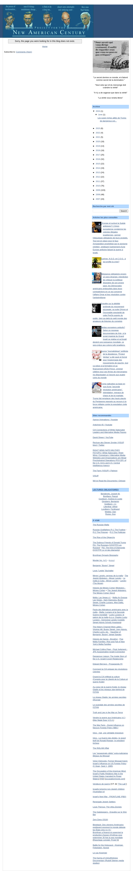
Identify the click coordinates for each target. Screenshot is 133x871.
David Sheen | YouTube (103, 437)
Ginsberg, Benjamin (110, 501)
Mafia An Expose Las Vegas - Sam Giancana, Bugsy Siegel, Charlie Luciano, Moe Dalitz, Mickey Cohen (110, 601)
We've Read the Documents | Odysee (109, 481)
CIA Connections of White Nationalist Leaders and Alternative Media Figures (109, 431)
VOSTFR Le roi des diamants (106, 550)
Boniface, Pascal (110, 496)
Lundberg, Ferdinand (110, 509)
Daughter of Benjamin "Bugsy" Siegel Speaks (107, 633)
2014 (98, 168)
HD (102, 779)
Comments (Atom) (24, 52)
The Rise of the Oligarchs (104, 537)
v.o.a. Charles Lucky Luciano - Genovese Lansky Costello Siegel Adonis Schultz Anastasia (110, 620)
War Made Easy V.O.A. (103, 720)
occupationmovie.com (114, 779)
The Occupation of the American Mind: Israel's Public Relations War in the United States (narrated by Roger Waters (109, 775)
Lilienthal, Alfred (110, 506)
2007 (98, 199)
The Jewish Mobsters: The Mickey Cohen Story (109, 591)
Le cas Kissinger (100, 853)
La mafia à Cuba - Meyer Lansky (109, 579)
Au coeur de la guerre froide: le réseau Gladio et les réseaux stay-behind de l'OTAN (109, 689)
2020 (98, 141)
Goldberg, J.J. (110, 504)
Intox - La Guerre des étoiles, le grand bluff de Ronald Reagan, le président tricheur (109, 740)
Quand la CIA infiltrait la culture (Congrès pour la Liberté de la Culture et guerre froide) (110, 679)
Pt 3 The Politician (117, 532)
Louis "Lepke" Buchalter (103, 570)
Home (45, 46)
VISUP (96, 476)
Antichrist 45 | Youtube (102, 425)
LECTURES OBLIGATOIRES (106, 490)
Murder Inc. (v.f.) (100, 560)
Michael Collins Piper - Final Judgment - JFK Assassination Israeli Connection (110, 650)
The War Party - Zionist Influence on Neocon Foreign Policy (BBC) (108, 726)
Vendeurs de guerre (101, 784)
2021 (98, 137)
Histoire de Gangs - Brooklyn (105, 639)
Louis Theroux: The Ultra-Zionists (107, 807)
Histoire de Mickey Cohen (104, 588)
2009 (98, 190)
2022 (98, 133)
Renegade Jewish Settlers (104, 802)
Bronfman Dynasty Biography (105, 555)
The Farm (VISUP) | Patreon (105, 470)
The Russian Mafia (101, 525)
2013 (98, 172)
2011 (98, 181)
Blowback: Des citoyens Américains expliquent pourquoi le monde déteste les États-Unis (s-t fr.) (109, 827)
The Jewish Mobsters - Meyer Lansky (110, 576)
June (100, 114)
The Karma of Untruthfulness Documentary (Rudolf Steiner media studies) (108, 860)
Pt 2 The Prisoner (100, 532)
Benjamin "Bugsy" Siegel (103, 565)
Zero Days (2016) (100, 819)
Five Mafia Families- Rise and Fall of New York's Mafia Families (109, 641)
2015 (98, 164)
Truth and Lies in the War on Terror (108, 712)
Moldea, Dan (110, 512)
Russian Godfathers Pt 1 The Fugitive (109, 530)
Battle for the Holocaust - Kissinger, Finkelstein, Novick (108, 846)
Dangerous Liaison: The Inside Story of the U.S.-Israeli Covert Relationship (110, 657)
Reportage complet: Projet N (105, 840)
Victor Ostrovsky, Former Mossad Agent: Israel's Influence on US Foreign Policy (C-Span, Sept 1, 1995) (110, 763)
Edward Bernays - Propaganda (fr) (108, 664)
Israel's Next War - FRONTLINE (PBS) (109, 796)
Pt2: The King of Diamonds (113, 548)
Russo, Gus (110, 514)
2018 (98, 150)
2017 (98, 155)
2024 (98, 111)
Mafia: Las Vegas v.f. (102, 597)
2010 (98, 186)
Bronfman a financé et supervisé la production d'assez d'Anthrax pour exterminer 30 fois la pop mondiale (108, 835)
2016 (98, 159)
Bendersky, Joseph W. (110, 494)
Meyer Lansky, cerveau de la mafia (108, 575)
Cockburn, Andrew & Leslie (110, 499)
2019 (98, 146)
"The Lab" (122, 784)
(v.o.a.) (112, 560)
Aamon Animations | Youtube (105, 419)
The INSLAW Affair (101, 748)
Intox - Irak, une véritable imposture (108, 733)
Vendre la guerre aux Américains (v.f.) (109, 717)
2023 (98, 128)
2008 (98, 194)
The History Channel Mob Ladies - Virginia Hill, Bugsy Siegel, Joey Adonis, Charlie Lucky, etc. (110, 629)
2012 (98, 177)
